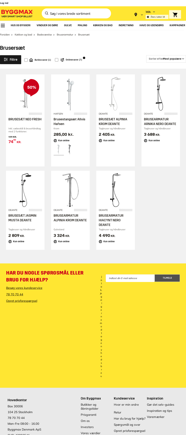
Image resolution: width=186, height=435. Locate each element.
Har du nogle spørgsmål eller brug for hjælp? (45, 276)
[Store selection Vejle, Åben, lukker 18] (157, 14)
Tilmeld (167, 278)
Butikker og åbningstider (89, 406)
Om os (85, 421)
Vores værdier (90, 433)
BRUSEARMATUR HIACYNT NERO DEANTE (111, 220)
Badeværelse (44, 34)
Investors (87, 427)
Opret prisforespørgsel (21, 301)
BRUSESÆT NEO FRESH (25, 119)
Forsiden (5, 34)
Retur (117, 412)
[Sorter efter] (166, 58)
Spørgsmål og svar (127, 425)
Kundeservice (124, 398)
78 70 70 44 (14, 294)
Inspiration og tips (159, 411)
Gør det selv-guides (160, 404)
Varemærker (155, 417)
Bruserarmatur (65, 34)
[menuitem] (3, 25)
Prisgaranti (88, 415)
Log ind (4, 2)
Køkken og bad (23, 34)
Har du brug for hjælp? (129, 418)
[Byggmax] (17, 13)
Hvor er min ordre (126, 404)
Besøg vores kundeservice (24, 288)
